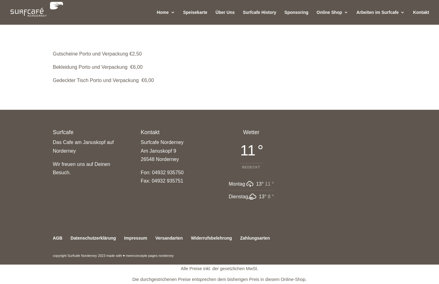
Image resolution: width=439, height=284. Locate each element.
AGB (57, 238)
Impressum (135, 238)
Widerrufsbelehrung (211, 238)
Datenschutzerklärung (93, 238)
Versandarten (169, 238)
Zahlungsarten (255, 238)
